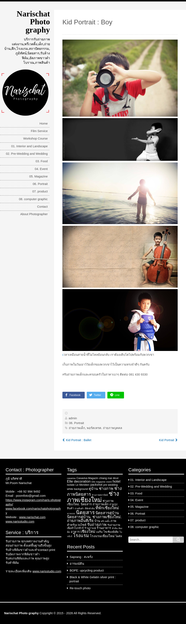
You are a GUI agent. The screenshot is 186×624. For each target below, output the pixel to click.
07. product (40, 191)
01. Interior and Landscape (29, 146)
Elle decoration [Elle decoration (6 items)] (79, 481)
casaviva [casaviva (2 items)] (71, 478)
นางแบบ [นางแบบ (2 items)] (71, 513)
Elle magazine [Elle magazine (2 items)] (98, 481)
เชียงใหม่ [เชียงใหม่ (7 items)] (88, 531)
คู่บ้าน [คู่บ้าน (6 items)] (93, 489)
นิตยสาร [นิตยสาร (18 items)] (85, 512)
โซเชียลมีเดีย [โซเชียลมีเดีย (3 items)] (111, 531)
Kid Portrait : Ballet (78, 440)
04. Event (41, 169)
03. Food (42, 161)
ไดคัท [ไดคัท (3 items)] (118, 536)
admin (73, 418)
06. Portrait (40, 184)
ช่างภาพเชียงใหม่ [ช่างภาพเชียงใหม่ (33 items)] (93, 496)
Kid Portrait (166, 440)
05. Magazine (38, 176)
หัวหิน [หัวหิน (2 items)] (115, 528)
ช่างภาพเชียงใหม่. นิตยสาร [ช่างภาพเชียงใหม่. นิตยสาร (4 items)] (90, 502)
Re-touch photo (80, 588)
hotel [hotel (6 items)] (116, 481)
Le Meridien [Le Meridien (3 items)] (82, 484)
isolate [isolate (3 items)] (71, 484)
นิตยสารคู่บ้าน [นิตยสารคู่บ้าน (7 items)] (107, 513)
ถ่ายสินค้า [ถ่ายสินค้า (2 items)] (79, 508)
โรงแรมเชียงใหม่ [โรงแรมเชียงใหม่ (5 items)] (102, 536)
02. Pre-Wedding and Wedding (27, 153)
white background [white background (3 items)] (77, 488)
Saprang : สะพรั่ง (81, 557)
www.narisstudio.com (20, 521)
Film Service (39, 131)
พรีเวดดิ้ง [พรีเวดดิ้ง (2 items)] (105, 521)
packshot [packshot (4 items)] (96, 484)
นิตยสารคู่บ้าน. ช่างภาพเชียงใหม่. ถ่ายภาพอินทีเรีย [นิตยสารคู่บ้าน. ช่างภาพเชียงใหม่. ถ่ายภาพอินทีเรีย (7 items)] (94, 519)
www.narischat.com (32, 517)
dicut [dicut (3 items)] (115, 478)
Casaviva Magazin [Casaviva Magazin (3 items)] (87, 478)
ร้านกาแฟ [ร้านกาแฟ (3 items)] (90, 528)
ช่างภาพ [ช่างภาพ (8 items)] (106, 488)
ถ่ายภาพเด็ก (77, 428)
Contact (42, 206)
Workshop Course (35, 138)
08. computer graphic (33, 199)
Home (44, 123)
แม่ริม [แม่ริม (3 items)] (99, 531)
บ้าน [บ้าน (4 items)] (97, 521)
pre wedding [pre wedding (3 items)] (110, 484)
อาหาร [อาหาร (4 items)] (75, 531)
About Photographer (34, 214)
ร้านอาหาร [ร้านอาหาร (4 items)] (104, 528)
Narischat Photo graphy (33, 21)
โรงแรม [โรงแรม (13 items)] (81, 535)
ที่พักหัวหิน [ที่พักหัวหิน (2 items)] (90, 508)
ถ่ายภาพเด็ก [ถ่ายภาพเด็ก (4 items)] (101, 504)
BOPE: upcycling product (87, 570)
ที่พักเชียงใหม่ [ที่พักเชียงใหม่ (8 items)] (107, 508)
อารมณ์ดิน (77, 563)
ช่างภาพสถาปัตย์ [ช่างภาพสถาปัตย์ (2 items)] (100, 495)
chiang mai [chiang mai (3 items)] (105, 478)
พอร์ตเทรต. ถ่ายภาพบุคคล (104, 428)
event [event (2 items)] (109, 481)
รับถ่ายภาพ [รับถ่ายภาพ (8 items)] (97, 524)
